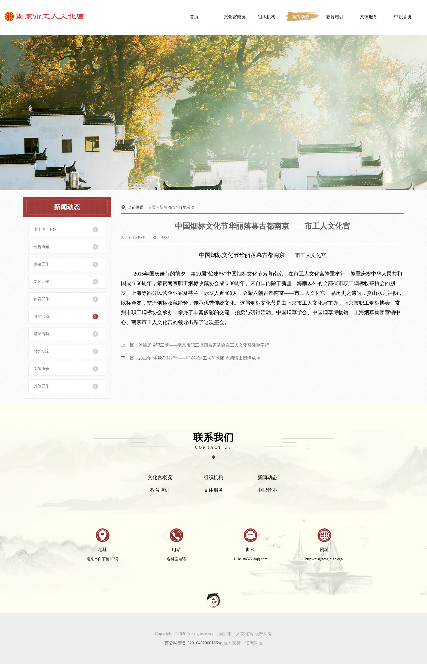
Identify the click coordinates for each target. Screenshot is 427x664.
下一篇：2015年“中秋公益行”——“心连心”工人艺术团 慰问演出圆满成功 (190, 358)
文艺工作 (41, 282)
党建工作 (41, 264)
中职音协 (402, 16)
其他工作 (41, 386)
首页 (194, 16)
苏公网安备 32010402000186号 (193, 643)
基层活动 (41, 334)
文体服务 (368, 16)
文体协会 (41, 369)
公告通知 (41, 247)
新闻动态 (300, 16)
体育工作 (41, 299)
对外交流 (41, 351)
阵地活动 (41, 316)
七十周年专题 (45, 229)
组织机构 (266, 16)
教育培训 (334, 16)
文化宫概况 (235, 16)
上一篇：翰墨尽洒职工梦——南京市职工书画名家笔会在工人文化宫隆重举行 (195, 345)
